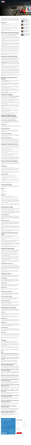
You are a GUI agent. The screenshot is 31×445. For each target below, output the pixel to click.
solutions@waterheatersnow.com (6, 429)
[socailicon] (2, 433)
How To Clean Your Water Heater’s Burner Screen (26, 27)
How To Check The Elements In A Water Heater (26, 31)
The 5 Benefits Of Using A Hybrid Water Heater (26, 21)
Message (17, 428)
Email (17, 425)
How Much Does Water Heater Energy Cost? (26, 24)
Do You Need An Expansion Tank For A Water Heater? (26, 34)
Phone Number (24, 425)
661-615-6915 (4, 428)
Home (8, 9)
